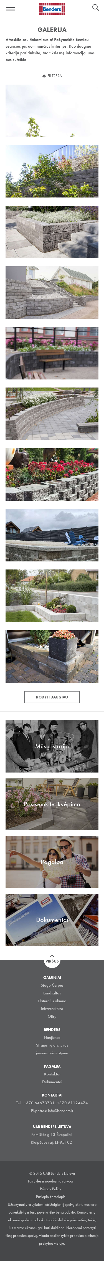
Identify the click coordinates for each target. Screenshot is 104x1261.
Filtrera (54, 75)
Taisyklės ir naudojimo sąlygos (50, 1181)
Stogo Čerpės (52, 985)
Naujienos (52, 1037)
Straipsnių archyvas (52, 1045)
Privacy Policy (50, 1188)
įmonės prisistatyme (52, 1053)
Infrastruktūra (52, 1008)
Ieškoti (96, 8)
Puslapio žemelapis (50, 1196)
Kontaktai (52, 1074)
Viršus (52, 961)
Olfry (52, 1016)
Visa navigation (11, 9)
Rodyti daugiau (52, 697)
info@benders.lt (60, 1110)
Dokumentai (52, 1082)
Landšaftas (52, 993)
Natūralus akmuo (52, 1001)
